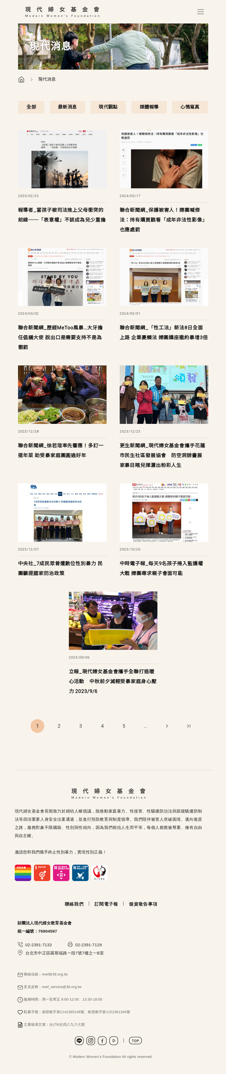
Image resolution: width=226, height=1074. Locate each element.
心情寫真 (189, 107)
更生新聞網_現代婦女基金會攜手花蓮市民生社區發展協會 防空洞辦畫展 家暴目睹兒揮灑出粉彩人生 (162, 455)
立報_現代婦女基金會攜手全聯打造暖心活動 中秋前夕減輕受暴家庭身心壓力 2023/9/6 (113, 681)
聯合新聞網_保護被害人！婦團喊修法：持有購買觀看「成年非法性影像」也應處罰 (163, 220)
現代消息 (47, 79)
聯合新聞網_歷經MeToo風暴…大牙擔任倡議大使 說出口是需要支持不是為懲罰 (60, 337)
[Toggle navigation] (200, 11)
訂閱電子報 (106, 904)
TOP (135, 1040)
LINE (79, 1040)
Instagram (90, 1040)
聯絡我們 (74, 904)
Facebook (102, 1040)
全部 (31, 107)
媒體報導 (149, 107)
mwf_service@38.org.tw (61, 987)
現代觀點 (108, 107)
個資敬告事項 (143, 904)
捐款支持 (201, 1039)
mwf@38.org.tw (55, 974)
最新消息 (67, 107)
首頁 (21, 79)
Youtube (113, 1040)
